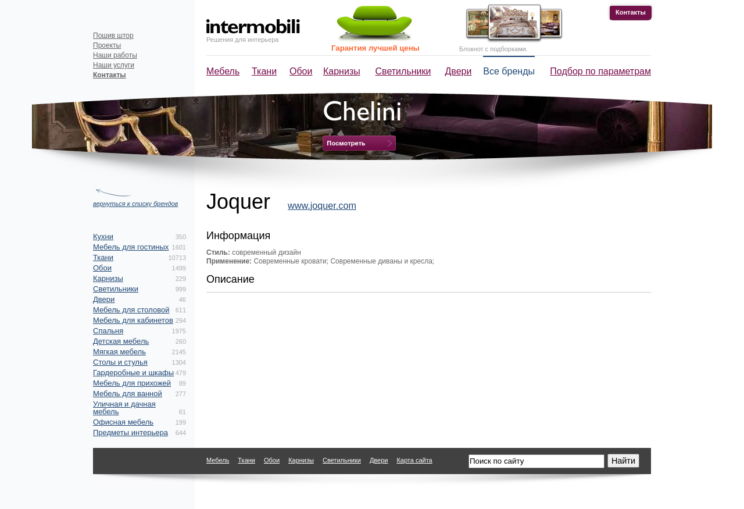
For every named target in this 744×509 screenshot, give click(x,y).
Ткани (264, 71)
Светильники (403, 71)
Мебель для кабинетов (133, 320)
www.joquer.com (322, 205)
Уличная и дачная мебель (124, 408)
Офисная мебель (123, 422)
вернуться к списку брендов (135, 203)
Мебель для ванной (127, 393)
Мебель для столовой (131, 309)
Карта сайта (414, 460)
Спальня (108, 330)
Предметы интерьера (130, 432)
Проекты (107, 45)
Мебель (222, 71)
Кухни (103, 236)
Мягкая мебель (119, 351)
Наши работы (115, 55)
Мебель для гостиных (131, 247)
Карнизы (341, 71)
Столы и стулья (120, 362)
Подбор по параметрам (600, 71)
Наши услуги (113, 65)
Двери (458, 71)
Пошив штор (113, 35)
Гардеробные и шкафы (133, 372)
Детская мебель (121, 341)
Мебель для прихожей (132, 383)
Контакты (631, 12)
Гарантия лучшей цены (375, 48)
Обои (300, 71)
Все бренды (509, 71)
